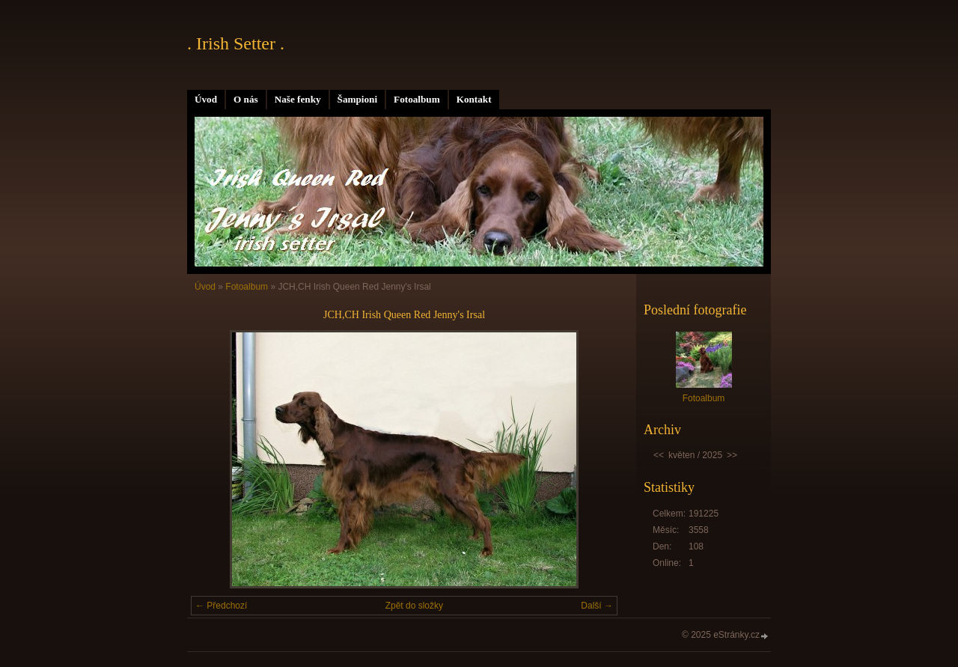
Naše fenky (298, 99)
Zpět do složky (414, 605)
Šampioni (358, 99)
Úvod (206, 99)
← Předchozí (221, 605)
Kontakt (474, 99)
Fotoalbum (417, 99)
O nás (246, 99)
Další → (597, 605)
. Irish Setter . (235, 43)
